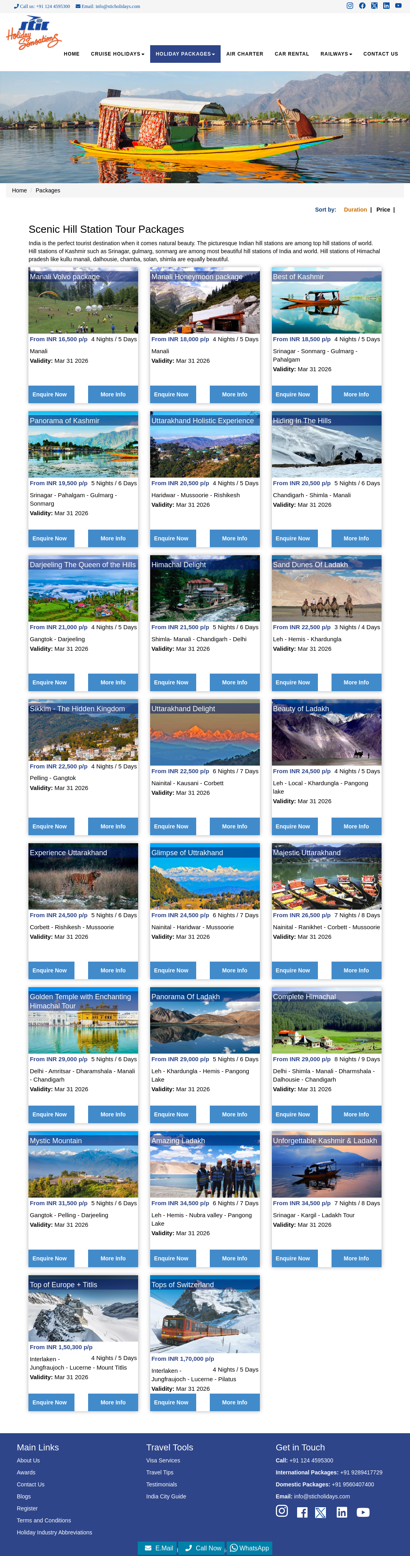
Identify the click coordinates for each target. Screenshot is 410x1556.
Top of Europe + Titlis (63, 1285)
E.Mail (159, 1548)
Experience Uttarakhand (68, 853)
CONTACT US (381, 54)
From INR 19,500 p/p (58, 483)
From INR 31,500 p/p (58, 1203)
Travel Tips (159, 1472)
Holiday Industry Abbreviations (54, 1532)
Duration (355, 209)
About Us (28, 1460)
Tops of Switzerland (182, 1285)
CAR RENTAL (292, 54)
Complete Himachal (304, 997)
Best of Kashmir (298, 277)
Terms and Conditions (44, 1520)
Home (19, 190)
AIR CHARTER (244, 54)
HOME (72, 54)
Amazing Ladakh (178, 1141)
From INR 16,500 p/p (58, 339)
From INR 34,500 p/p (180, 1203)
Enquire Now (49, 394)
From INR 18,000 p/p (180, 339)
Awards (26, 1472)
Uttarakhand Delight (183, 709)
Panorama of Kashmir (64, 421)
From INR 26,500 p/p (302, 915)
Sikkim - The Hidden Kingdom (77, 709)
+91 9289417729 (361, 1472)
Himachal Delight (178, 565)
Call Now (203, 1548)
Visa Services (163, 1460)
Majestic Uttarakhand (307, 853)
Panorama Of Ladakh (185, 997)
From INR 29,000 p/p (58, 1059)
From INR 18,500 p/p (302, 339)
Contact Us (30, 1484)
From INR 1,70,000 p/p (182, 1358)
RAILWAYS (336, 54)
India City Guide (166, 1496)
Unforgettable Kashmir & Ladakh (325, 1141)
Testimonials (161, 1484)
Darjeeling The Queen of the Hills (83, 565)
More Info (113, 394)
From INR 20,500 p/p (180, 483)
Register (27, 1508)
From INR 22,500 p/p (302, 627)
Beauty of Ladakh (301, 709)
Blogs (24, 1496)
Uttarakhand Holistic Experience (202, 421)
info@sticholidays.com (322, 1496)
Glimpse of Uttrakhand (187, 853)
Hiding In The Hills (302, 421)
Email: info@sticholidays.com (108, 6)
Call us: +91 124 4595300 (42, 6)
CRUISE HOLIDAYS (118, 54)
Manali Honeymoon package (197, 277)
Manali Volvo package (65, 277)
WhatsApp (249, 1548)
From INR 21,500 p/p (180, 627)
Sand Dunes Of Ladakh (310, 565)
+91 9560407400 (353, 1484)
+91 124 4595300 (311, 1460)
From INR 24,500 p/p (302, 771)
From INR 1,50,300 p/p (61, 1347)
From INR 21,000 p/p (58, 627)
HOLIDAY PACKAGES (185, 54)
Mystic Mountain (56, 1141)
